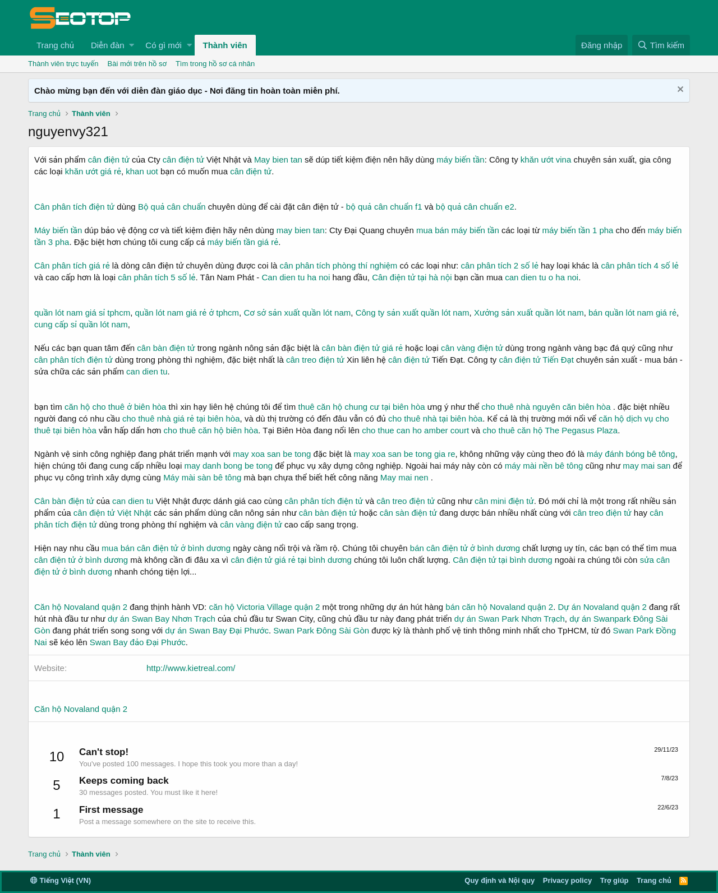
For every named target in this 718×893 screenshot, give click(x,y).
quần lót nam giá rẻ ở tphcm (187, 312)
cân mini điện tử (504, 501)
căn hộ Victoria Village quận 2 (264, 607)
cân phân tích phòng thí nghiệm (338, 265)
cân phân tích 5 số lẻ (156, 277)
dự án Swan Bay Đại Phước (217, 630)
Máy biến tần (58, 230)
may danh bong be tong (228, 465)
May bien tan (278, 159)
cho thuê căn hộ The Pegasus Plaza (550, 430)
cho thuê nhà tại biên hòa (435, 418)
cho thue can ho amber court (415, 430)
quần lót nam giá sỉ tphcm (82, 312)
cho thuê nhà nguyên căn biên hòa (545, 406)
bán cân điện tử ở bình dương (465, 548)
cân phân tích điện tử (73, 359)
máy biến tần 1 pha (577, 230)
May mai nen (404, 477)
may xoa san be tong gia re (404, 454)
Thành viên (225, 45)
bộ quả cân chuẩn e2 (475, 206)
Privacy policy (567, 880)
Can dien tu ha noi (296, 277)
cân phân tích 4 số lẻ (639, 265)
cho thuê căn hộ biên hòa (211, 430)
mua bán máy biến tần (457, 230)
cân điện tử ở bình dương (81, 560)
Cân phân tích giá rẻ (72, 265)
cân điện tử (109, 159)
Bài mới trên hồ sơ (137, 63)
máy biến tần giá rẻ (243, 242)
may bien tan (301, 230)
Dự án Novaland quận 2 (602, 607)
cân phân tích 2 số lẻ (501, 265)
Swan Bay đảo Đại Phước (138, 642)
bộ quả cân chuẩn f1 (384, 206)
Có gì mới (163, 45)
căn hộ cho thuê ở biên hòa (115, 406)
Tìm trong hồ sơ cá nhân (215, 63)
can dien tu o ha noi (541, 277)
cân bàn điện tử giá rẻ (362, 348)
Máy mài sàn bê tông (202, 477)
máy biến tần (460, 159)
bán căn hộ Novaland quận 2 (499, 607)
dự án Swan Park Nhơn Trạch (509, 618)
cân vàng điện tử (472, 348)
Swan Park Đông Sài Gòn (321, 630)
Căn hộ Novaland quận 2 (80, 607)
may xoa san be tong (272, 454)
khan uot (142, 171)
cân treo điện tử (315, 359)
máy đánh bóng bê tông (631, 454)
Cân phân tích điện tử (74, 206)
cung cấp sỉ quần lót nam (81, 324)
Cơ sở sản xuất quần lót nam (297, 312)
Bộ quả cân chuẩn (172, 206)
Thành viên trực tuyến (63, 63)
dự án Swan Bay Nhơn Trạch (161, 618)
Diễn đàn (108, 45)
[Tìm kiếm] (661, 45)
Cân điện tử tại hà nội (412, 277)
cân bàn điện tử (166, 348)
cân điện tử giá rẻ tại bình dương (291, 560)
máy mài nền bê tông (544, 465)
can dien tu (146, 371)
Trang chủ (55, 45)
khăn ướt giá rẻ (93, 171)
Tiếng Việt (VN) (60, 880)
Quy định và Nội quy (499, 880)
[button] (131, 45)
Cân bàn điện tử (64, 501)
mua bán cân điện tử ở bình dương (166, 548)
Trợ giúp (614, 880)
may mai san (646, 465)
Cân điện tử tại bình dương (503, 560)
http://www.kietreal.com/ (190, 668)
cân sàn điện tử (408, 512)
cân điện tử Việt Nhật (112, 512)
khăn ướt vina (546, 159)
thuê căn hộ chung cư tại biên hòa (361, 406)
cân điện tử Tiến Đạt (536, 359)
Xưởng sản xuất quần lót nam (529, 312)
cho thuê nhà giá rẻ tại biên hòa (181, 418)
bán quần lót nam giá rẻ (632, 312)
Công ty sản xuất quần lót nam (413, 312)
